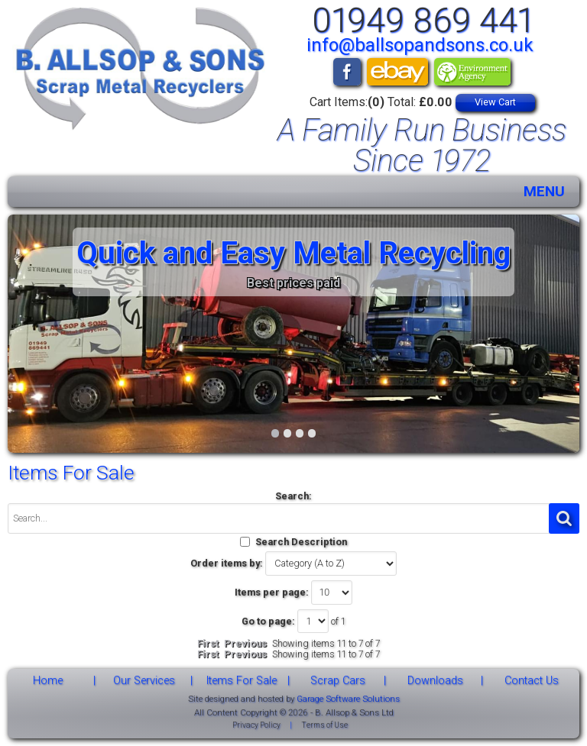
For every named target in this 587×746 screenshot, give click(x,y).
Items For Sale (241, 680)
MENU (544, 191)
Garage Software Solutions (348, 698)
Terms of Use (324, 725)
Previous (245, 643)
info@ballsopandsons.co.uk (419, 45)
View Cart (495, 102)
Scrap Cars (337, 680)
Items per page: (272, 592)
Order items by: (226, 563)
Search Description (301, 541)
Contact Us (531, 680)
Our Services (144, 680)
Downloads (435, 680)
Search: (293, 496)
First (208, 643)
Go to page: (268, 621)
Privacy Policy (256, 725)
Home (48, 680)
